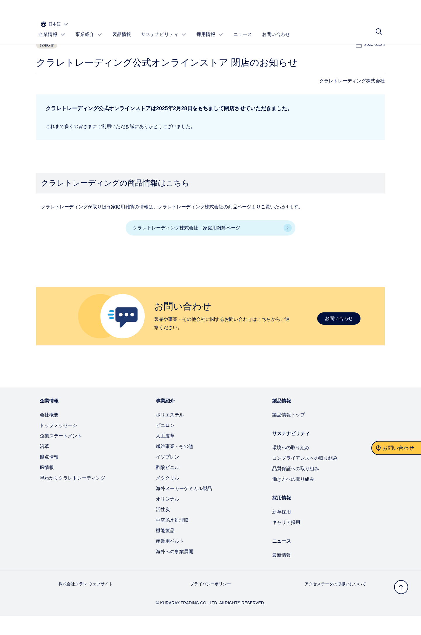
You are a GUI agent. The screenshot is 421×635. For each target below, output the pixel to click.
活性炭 (163, 528)
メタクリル (167, 496)
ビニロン (165, 444)
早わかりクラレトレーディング (72, 496)
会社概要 (49, 433)
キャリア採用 (286, 541)
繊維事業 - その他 (174, 465)
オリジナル (167, 517)
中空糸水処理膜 (172, 539)
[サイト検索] (379, 28)
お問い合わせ (276, 28)
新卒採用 (281, 530)
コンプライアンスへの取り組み (305, 477)
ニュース (242, 28)
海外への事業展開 (174, 570)
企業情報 (52, 28)
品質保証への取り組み (295, 487)
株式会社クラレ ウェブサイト (85, 603)
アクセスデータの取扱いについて (335, 603)
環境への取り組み (291, 466)
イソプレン (167, 475)
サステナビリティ (164, 28)
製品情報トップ (288, 433)
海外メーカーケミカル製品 (184, 507)
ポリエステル (170, 433)
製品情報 (121, 28)
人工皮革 (165, 454)
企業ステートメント (61, 454)
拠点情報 (49, 475)
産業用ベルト (170, 560)
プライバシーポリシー (210, 603)
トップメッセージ (58, 444)
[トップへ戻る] (401, 587)
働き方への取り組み (293, 498)
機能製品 (165, 549)
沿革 (44, 465)
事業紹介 (88, 28)
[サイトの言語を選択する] (366, 11)
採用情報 (209, 28)
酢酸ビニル (167, 486)
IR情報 (47, 486)
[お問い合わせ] (396, 448)
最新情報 (281, 574)
